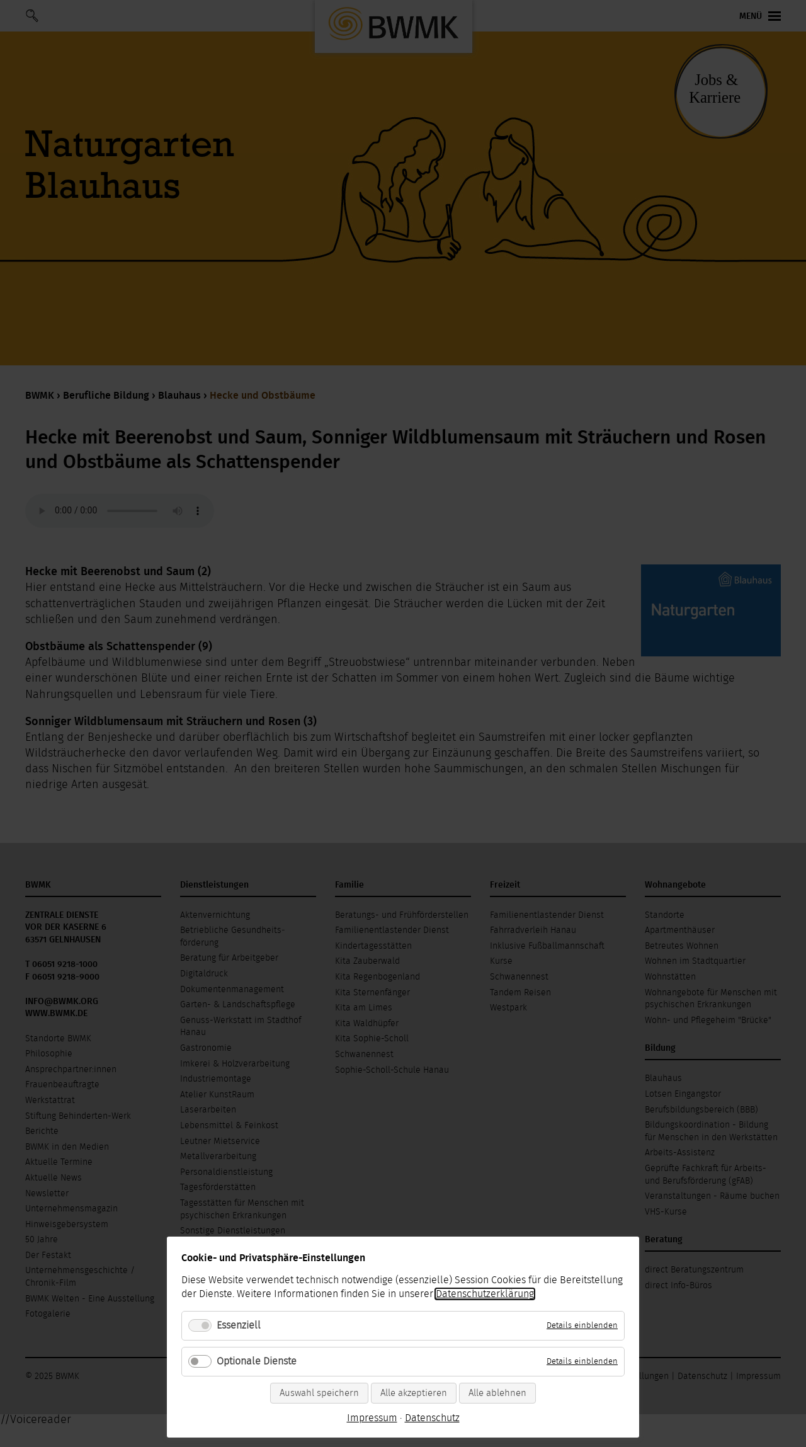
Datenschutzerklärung (485, 1294)
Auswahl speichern (319, 1393)
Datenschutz (432, 1418)
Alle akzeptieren (413, 1393)
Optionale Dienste (257, 1361)
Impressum (372, 1418)
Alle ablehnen (497, 1393)
